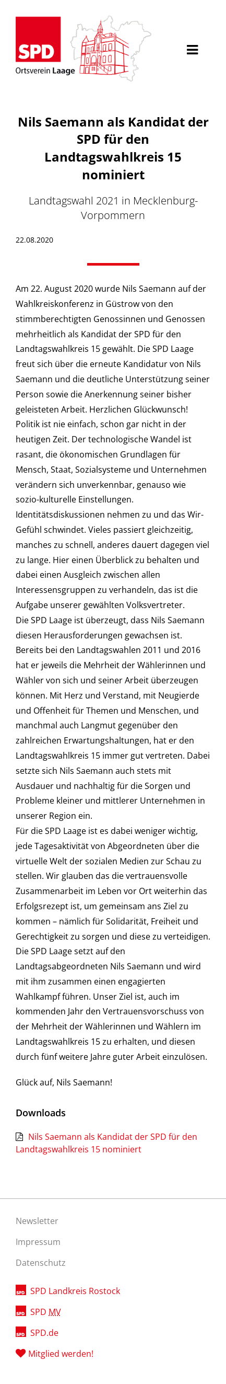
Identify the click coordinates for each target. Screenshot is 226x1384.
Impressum (38, 1242)
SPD (45, 1312)
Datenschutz (41, 1262)
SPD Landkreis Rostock (75, 1291)
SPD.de (44, 1333)
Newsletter (37, 1221)
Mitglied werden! (60, 1353)
